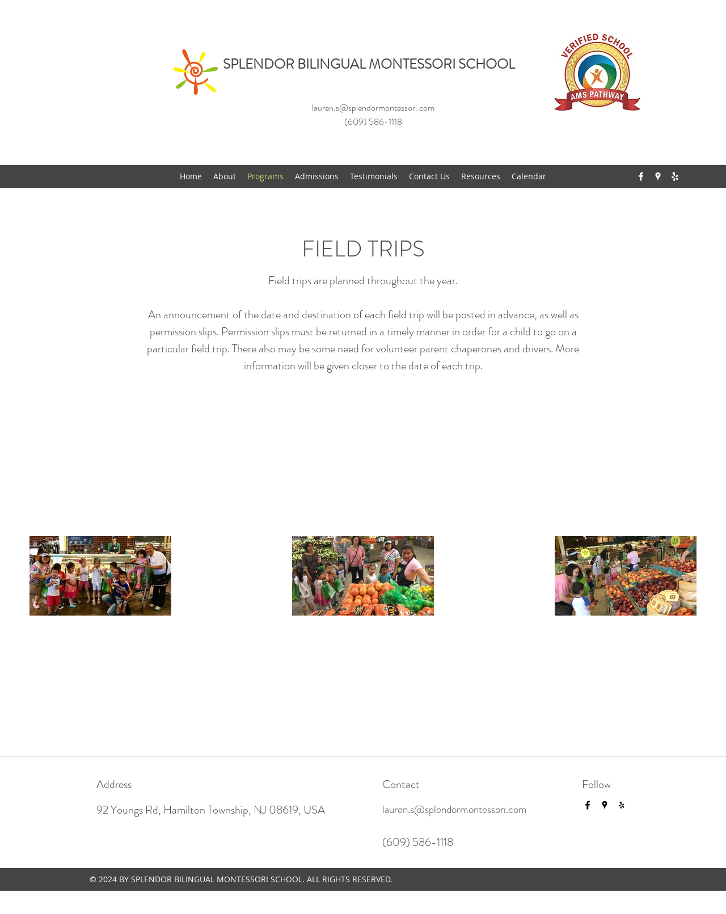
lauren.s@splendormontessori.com (373, 107)
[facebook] (641, 176)
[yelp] (675, 176)
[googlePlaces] (658, 176)
